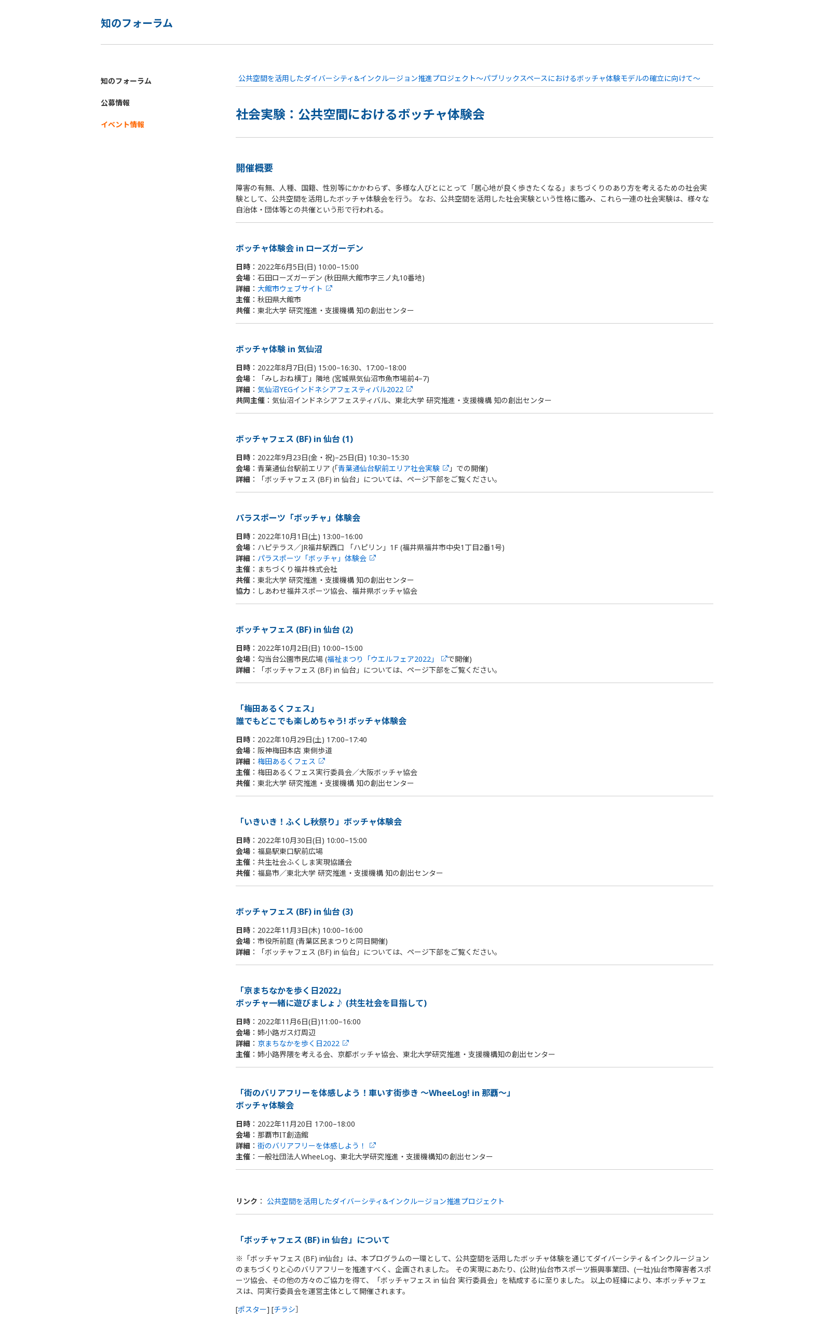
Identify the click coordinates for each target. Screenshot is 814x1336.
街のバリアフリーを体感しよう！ (312, 1146)
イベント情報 (122, 124)
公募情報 (115, 103)
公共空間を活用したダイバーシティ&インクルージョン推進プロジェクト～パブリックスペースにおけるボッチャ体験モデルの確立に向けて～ (469, 78)
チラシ (284, 1309)
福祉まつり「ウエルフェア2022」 (382, 659)
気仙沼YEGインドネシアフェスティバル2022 (330, 389)
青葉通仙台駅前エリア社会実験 (389, 468)
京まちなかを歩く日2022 (298, 1043)
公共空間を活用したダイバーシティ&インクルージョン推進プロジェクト (386, 1201)
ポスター (252, 1309)
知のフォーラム (126, 81)
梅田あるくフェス (286, 761)
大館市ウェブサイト (290, 288)
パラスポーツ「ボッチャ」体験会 (312, 558)
